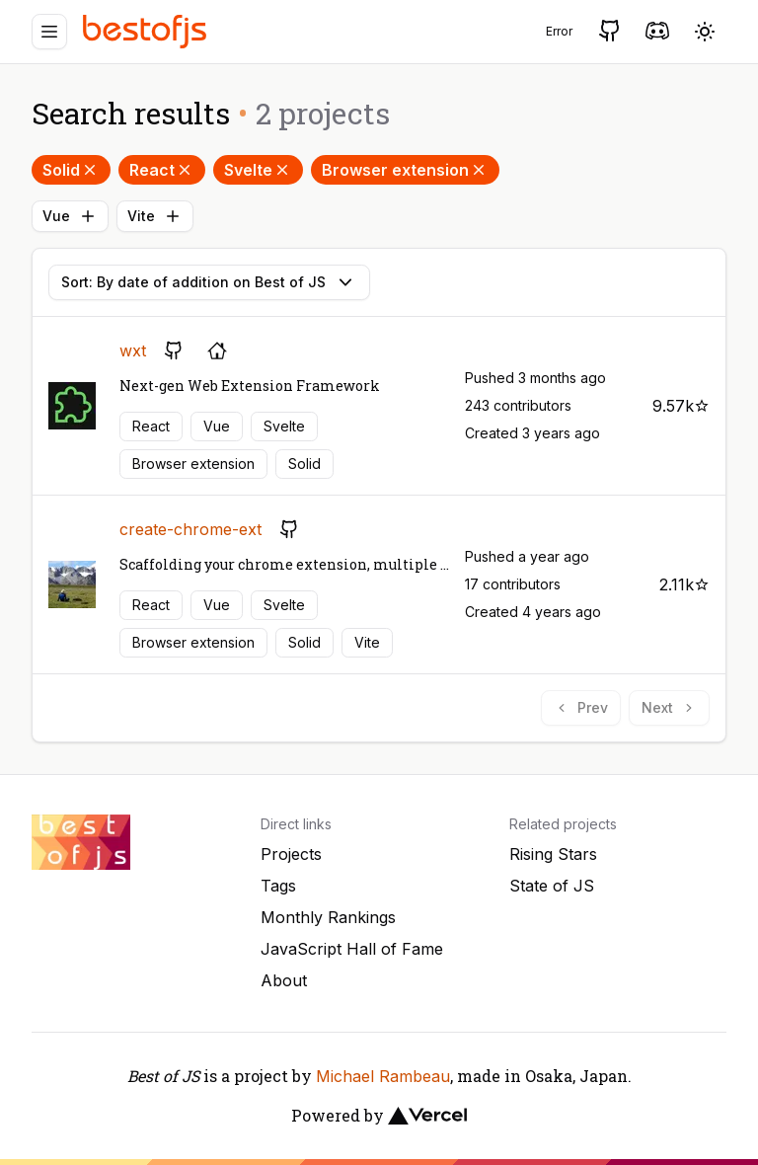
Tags (278, 885)
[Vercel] (427, 1116)
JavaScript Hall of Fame (352, 949)
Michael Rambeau (383, 1076)
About (284, 980)
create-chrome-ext (190, 529)
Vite (155, 216)
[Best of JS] (147, 31)
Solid (71, 170)
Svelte (258, 170)
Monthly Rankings (328, 917)
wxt (132, 350)
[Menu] (49, 31)
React (161, 170)
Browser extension (405, 170)
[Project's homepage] (217, 350)
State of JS (551, 885)
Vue (70, 216)
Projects (291, 854)
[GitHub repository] (173, 350)
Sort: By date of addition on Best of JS (209, 282)
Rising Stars (553, 854)
